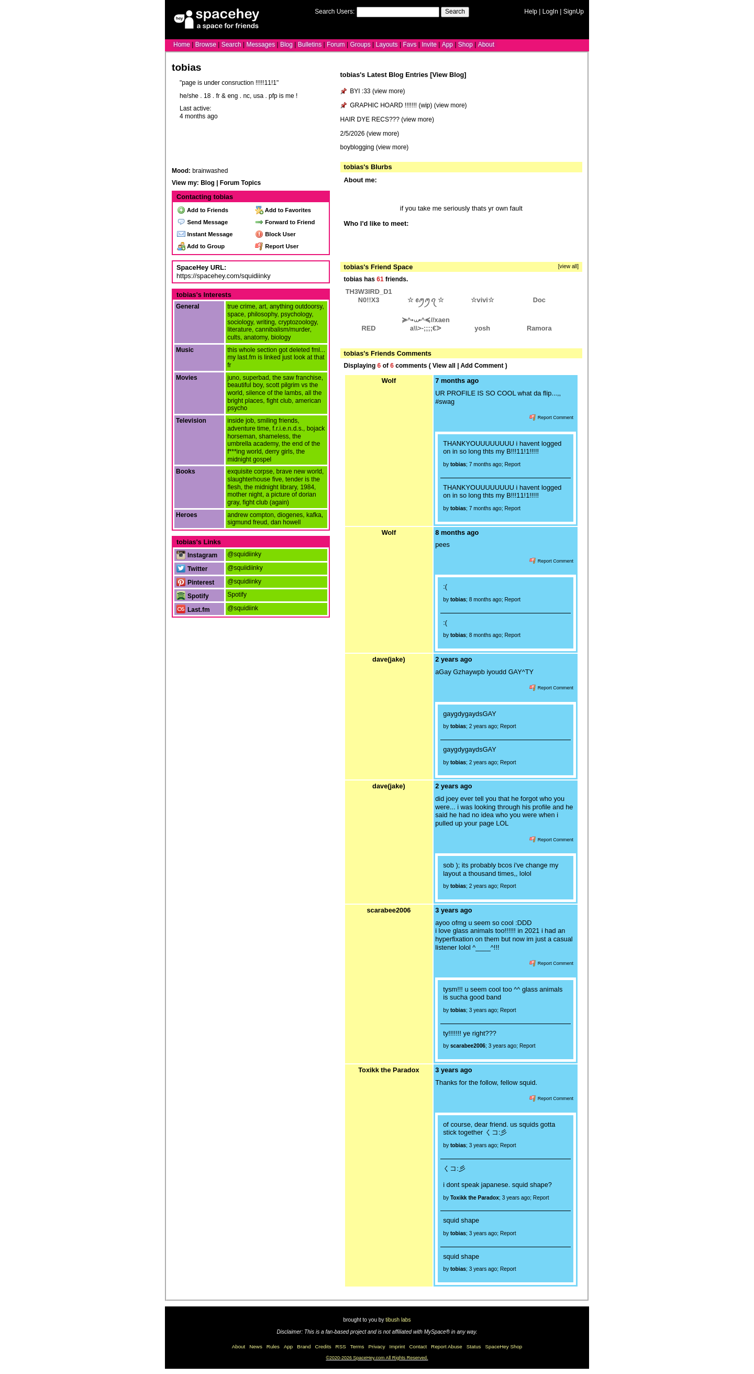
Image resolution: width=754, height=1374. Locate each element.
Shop (465, 44)
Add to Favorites (283, 210)
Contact (418, 1346)
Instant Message (204, 234)
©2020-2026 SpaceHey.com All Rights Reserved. (377, 1357)
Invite (429, 44)
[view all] (568, 266)
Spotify (192, 596)
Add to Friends (202, 210)
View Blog (448, 75)
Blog (286, 44)
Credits (323, 1346)
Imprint (397, 1346)
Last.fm (192, 609)
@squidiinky (244, 554)
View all (444, 365)
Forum (336, 44)
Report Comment (551, 417)
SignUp (573, 11)
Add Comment (481, 365)
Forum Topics (240, 182)
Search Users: (334, 11)
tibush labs (398, 1320)
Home (181, 44)
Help (530, 11)
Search (455, 11)
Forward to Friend (285, 222)
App (447, 44)
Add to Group (201, 246)
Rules (273, 1346)
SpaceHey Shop (504, 1346)
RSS (341, 1346)
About (486, 44)
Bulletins (309, 44)
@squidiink (242, 608)
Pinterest (195, 582)
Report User (276, 246)
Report (512, 464)
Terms (357, 1346)
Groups (360, 44)
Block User (275, 234)
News (255, 1346)
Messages (260, 44)
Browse (205, 44)
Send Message (202, 222)
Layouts (387, 44)
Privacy (376, 1346)
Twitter (191, 569)
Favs (409, 44)
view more (388, 91)
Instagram (196, 555)
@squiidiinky (245, 567)
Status (474, 1346)
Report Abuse (446, 1346)
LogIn (550, 11)
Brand (304, 1346)
